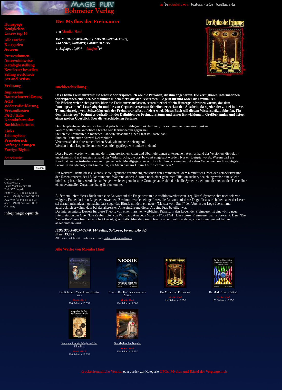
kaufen (94, 48)
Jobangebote (14, 136)
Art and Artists (16, 79)
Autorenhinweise (18, 60)
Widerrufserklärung (21, 106)
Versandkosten (16, 111)
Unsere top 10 (15, 33)
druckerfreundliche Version (101, 371)
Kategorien (13, 45)
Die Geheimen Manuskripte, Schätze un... (79, 293)
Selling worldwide (19, 74)
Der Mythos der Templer (127, 343)
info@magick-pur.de (21, 213)
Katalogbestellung (19, 65)
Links (9, 131)
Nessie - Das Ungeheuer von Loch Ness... (127, 293)
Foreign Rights (16, 150)
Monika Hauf (72, 31)
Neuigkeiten (14, 29)
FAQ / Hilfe (14, 115)
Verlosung (12, 86)
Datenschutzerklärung (23, 97)
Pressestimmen (16, 56)
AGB (8, 101)
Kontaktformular (18, 120)
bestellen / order (226, 4)
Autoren (11, 49)
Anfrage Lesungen (19, 145)
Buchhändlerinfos (19, 124)
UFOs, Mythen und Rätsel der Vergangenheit (193, 371)
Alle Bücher (14, 40)
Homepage (13, 24)
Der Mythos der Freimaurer (175, 291)
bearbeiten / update (202, 4)
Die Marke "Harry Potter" (223, 291)
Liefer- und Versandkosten (118, 237)
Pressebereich (15, 140)
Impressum (13, 92)
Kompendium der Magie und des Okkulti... (79, 344)
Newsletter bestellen (21, 70)
